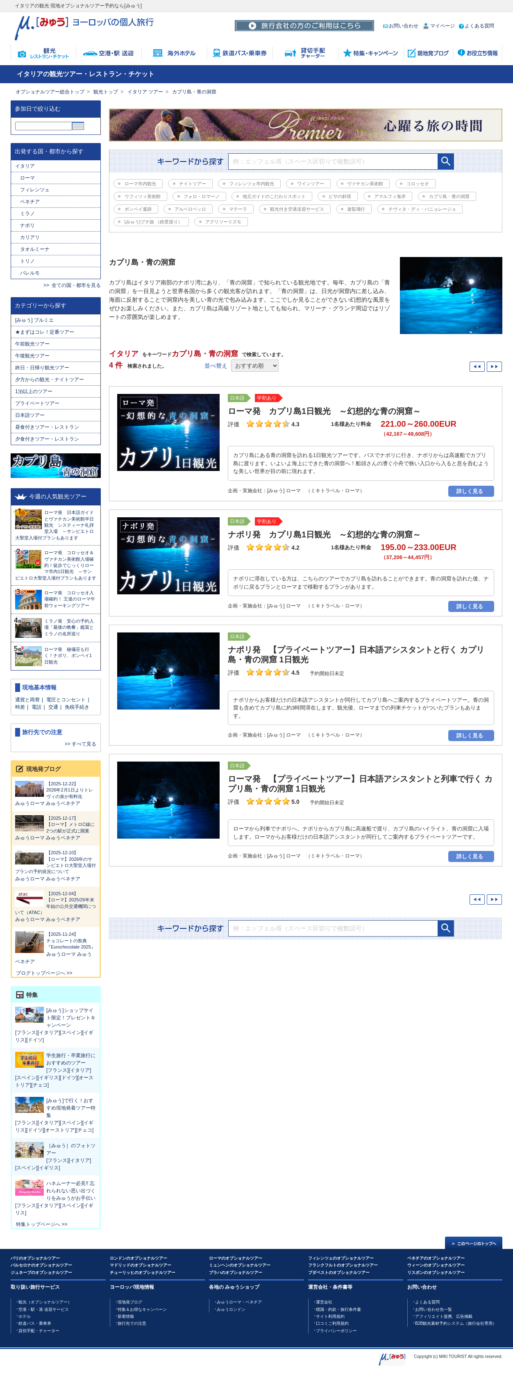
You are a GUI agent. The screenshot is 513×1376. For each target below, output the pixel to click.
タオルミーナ (35, 249)
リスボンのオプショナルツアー (436, 1272)
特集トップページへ (38, 1224)
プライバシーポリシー (336, 1330)
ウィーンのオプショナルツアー (436, 1265)
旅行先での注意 (132, 1323)
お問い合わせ (400, 26)
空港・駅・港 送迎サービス (43, 1309)
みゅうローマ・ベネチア (239, 1302)
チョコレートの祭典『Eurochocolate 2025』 (55, 940)
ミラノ (27, 213)
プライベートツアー (37, 403)
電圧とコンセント (66, 700)
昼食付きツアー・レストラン (47, 427)
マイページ (438, 26)
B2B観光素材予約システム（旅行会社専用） (456, 1323)
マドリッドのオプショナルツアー (140, 1265)
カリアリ (30, 237)
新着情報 (126, 1316)
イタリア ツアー (145, 92)
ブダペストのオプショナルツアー (339, 1272)
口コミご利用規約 (332, 1323)
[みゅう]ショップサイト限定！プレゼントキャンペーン (70, 1018)
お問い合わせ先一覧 (433, 1309)
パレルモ (30, 273)
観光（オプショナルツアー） (45, 1302)
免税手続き (77, 707)
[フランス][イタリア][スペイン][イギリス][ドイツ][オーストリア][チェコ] (54, 1077)
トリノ (27, 261)
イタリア (25, 166)
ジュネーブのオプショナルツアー (41, 1272)
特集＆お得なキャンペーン (142, 1309)
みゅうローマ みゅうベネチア (47, 803)
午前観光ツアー (34, 344)
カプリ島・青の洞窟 (194, 92)
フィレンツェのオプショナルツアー (341, 1258)
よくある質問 (476, 26)
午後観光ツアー (32, 356)
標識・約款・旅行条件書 (338, 1309)
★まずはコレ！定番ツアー (44, 332)
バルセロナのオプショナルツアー (41, 1265)
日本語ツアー (30, 415)
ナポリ (27, 225)
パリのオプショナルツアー (35, 1258)
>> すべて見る (80, 744)
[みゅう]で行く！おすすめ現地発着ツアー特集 (70, 1108)
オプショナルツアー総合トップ (50, 92)
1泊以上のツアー (33, 391)
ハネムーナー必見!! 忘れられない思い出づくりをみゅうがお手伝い (70, 1190)
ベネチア (30, 202)
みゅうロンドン (231, 1309)
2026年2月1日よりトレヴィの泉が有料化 (55, 790)
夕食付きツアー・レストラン (47, 439)
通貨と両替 (27, 700)
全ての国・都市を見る (76, 285)
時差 (20, 707)
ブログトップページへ (40, 973)
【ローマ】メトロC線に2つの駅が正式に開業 (55, 824)
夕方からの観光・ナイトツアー (49, 379)
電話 (36, 707)
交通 (53, 707)
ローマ (27, 178)
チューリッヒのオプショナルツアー (142, 1272)
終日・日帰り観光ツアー (42, 368)
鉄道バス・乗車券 (34, 1323)
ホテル (24, 1316)
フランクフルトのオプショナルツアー (343, 1265)
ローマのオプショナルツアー (235, 1258)
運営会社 (324, 1302)
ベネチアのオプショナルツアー (436, 1258)
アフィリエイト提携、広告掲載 (443, 1316)
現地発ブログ (130, 1302)
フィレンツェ (35, 190)
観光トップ (105, 92)
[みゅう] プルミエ (34, 320)
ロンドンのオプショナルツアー (138, 1258)
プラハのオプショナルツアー (235, 1272)
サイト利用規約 (330, 1316)
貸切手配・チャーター (38, 1330)
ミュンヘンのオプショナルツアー (239, 1265)
